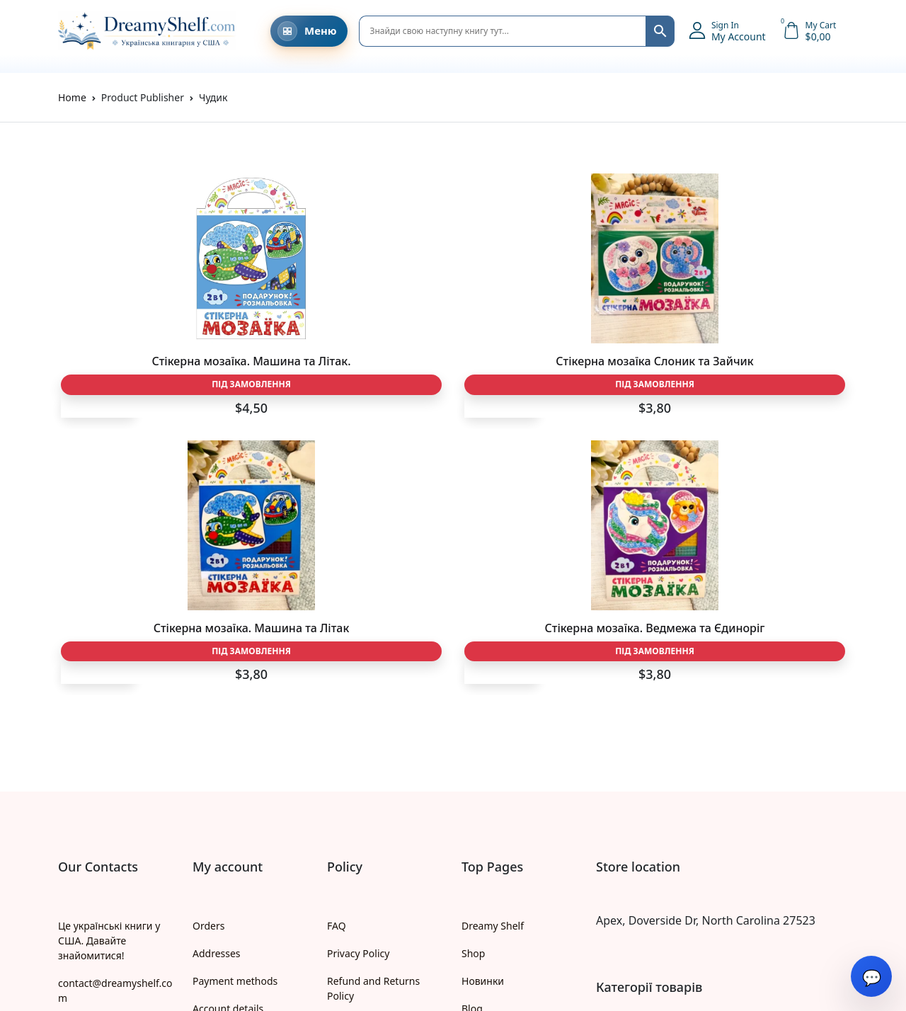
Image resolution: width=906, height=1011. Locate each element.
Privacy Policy (358, 700)
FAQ (336, 672)
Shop (473, 700)
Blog (472, 755)
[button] (727, 31)
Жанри (477, 782)
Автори (478, 810)
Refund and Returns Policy (373, 735)
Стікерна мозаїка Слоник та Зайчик (352, 368)
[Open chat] (871, 976)
